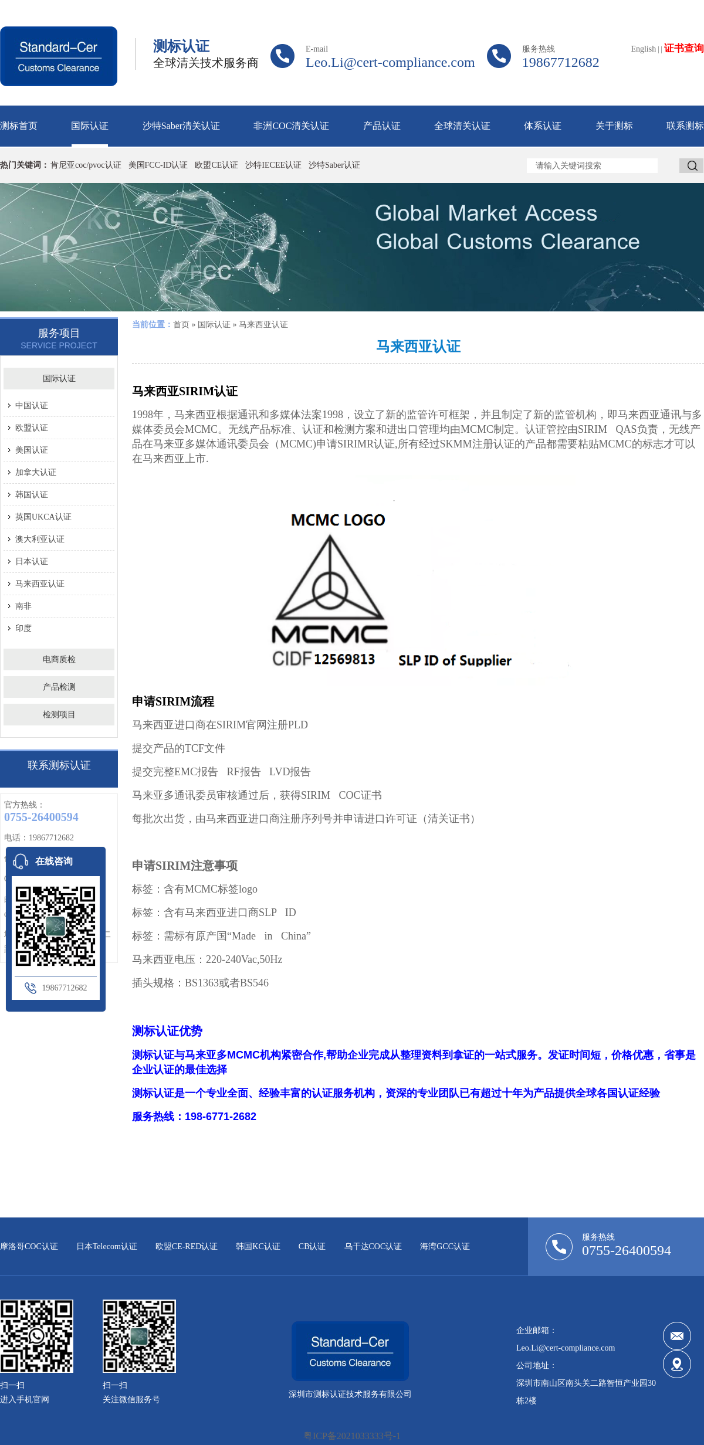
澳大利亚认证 (40, 539)
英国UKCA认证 (43, 517)
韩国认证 (31, 494)
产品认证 (382, 126)
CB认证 (312, 1246)
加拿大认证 (35, 472)
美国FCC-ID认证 (158, 165)
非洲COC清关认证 (291, 126)
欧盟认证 (31, 427)
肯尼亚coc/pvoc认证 (85, 165)
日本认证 (31, 561)
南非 (23, 606)
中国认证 (31, 405)
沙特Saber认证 (334, 165)
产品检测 (59, 687)
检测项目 (59, 714)
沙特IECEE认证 (273, 165)
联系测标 (685, 126)
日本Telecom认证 (106, 1246)
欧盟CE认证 (216, 165)
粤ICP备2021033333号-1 (352, 1436)
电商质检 (59, 659)
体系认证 (542, 126)
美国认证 (31, 450)
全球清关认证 (462, 126)
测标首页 (19, 126)
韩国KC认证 (258, 1246)
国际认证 (90, 126)
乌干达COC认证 (373, 1246)
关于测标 (614, 126)
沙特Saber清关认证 (181, 126)
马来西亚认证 (40, 583)
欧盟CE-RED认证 (186, 1246)
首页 (181, 324)
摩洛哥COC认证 (29, 1246)
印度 (23, 628)
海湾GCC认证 (445, 1246)
